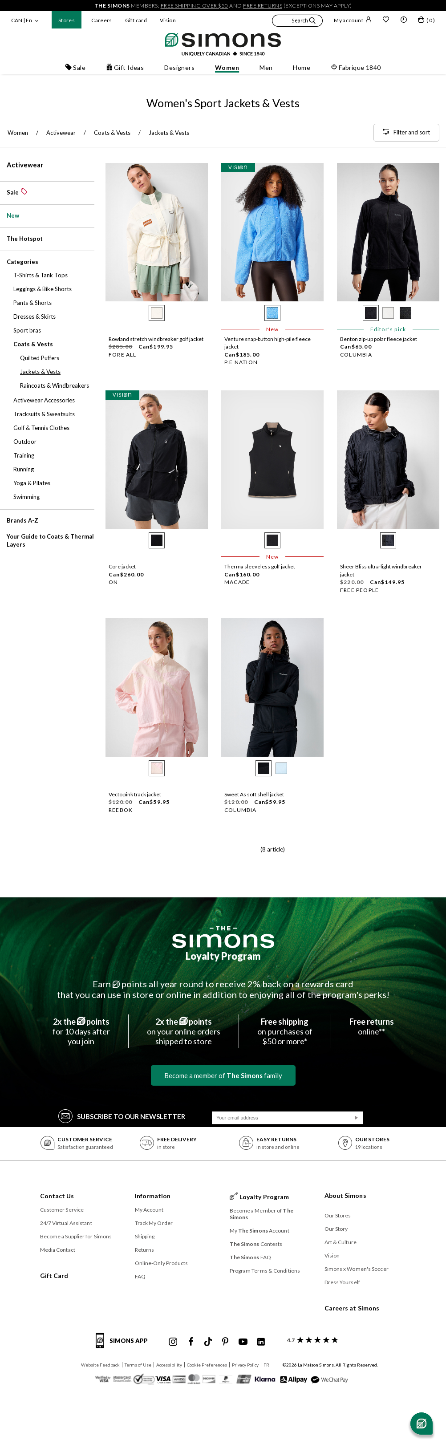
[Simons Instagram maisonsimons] (173, 1342)
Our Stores (337, 1215)
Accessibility (169, 1364)
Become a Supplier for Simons (76, 1236)
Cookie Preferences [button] (207, 1364)
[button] (297, 21)
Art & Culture (340, 1242)
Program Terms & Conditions (265, 1270)
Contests (256, 1244)
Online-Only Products (161, 1263)
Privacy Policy (245, 1364)
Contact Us (57, 1196)
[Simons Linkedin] (260, 1342)
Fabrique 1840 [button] (356, 67)
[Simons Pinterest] (225, 1342)
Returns (144, 1249)
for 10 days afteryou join (81, 1031)
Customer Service (62, 1209)
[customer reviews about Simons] (311, 1340)
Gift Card (54, 1275)
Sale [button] (75, 67)
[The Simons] (223, 937)
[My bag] (426, 21)
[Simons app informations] (124, 1345)
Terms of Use (138, 1364)
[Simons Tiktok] (208, 1342)
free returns (262, 5)
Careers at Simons (352, 1308)
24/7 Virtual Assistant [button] (66, 1223)
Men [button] (265, 67)
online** (371, 1026)
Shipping (145, 1236)
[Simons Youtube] (243, 1342)
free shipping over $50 (194, 5)
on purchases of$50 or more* (284, 1031)
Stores (66, 20)
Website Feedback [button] (100, 1364)
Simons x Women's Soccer (356, 1268)
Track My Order (154, 1223)
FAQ (140, 1276)
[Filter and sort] (406, 133)
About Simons (345, 1195)
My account (353, 20)
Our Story (336, 1228)
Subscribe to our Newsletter (121, 1115)
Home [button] (301, 67)
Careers (101, 20)
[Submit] (356, 1117)
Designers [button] (179, 67)
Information (153, 1196)
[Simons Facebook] (191, 1342)
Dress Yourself (342, 1282)
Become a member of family (223, 1075)
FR (266, 1364)
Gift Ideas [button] (125, 67)
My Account (149, 1209)
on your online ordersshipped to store (183, 1031)
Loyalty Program (223, 956)
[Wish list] (386, 20)
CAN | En (21, 20)
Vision (168, 20)
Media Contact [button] (57, 1249)
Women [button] (227, 67)
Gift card (136, 20)
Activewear (25, 165)
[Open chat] (421, 1423)
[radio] (157, 313)
